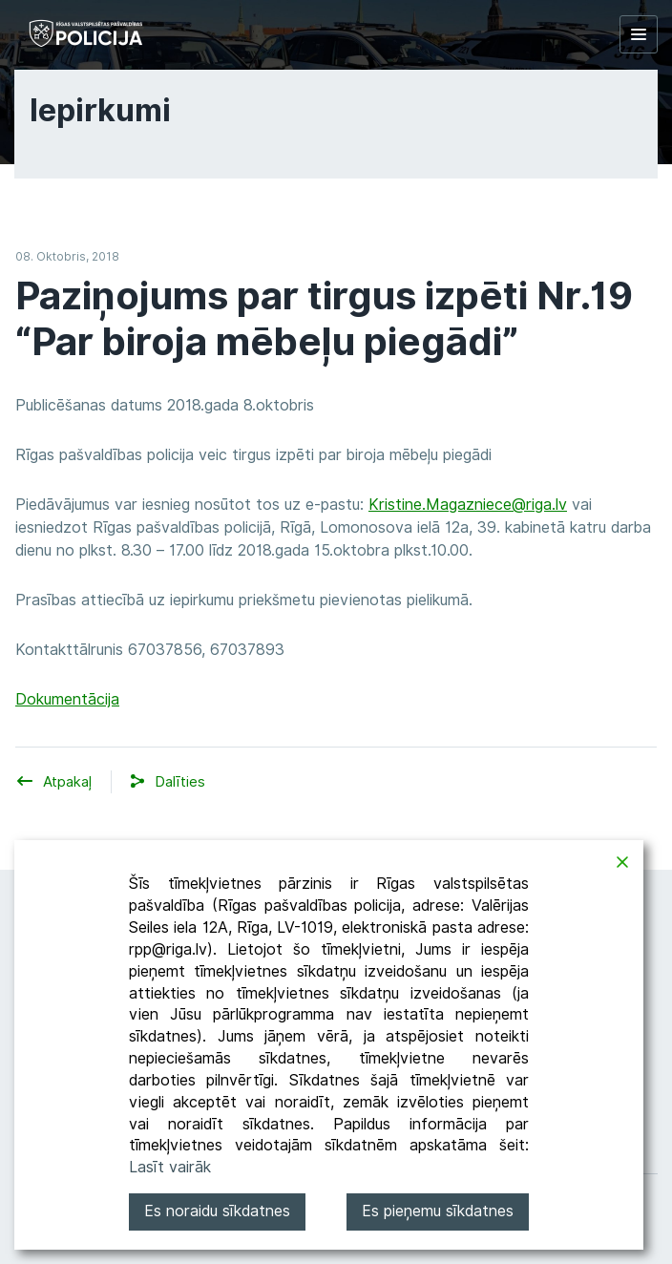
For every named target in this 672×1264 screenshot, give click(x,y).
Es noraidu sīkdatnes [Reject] (217, 1211)
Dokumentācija (67, 699)
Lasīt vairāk (170, 1167)
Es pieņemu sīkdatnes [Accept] (438, 1211)
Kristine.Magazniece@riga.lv (467, 504)
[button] (180, 782)
